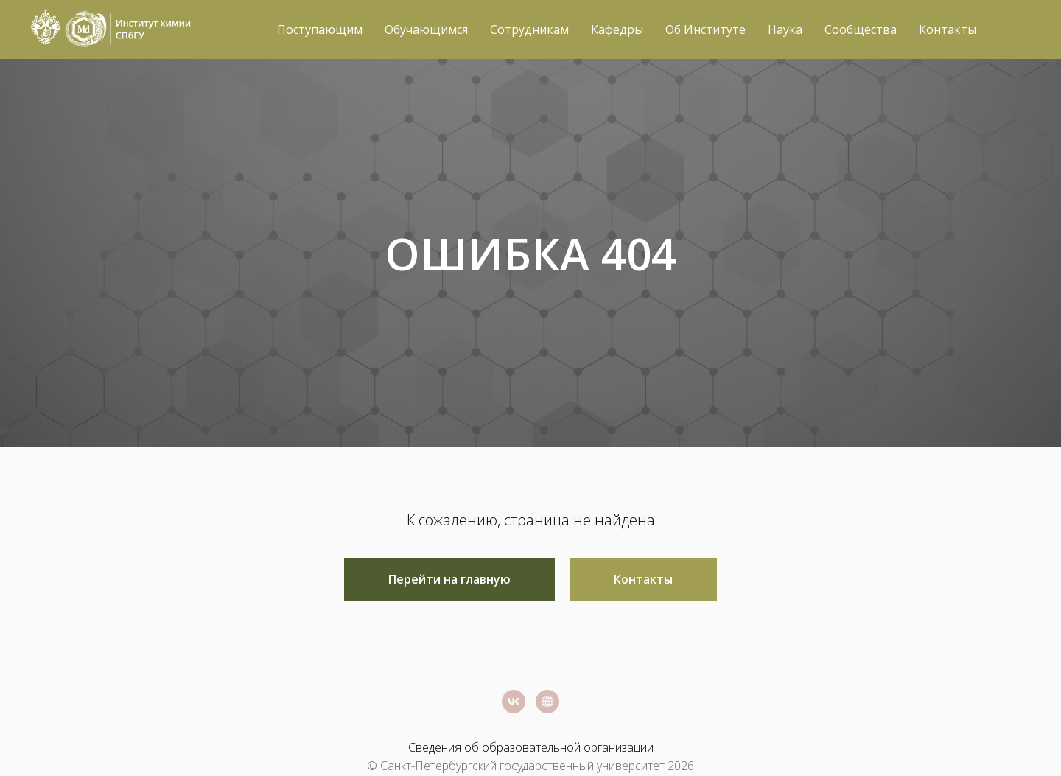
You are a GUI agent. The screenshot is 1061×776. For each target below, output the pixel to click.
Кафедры (617, 29)
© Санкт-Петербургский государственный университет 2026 (530, 766)
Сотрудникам (529, 29)
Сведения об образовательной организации (531, 747)
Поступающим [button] (320, 29)
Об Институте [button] (705, 29)
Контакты (947, 29)
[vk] (513, 701)
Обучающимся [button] (426, 29)
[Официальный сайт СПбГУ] (547, 701)
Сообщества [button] (860, 29)
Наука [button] (785, 29)
